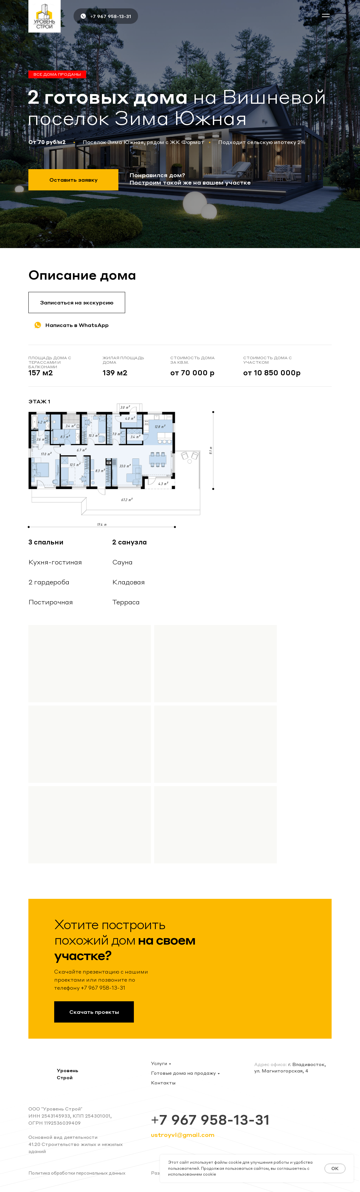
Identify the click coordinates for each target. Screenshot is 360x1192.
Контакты (163, 1082)
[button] (326, 15)
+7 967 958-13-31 (110, 16)
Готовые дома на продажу (183, 1073)
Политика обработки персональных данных (76, 1173)
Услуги (159, 1063)
